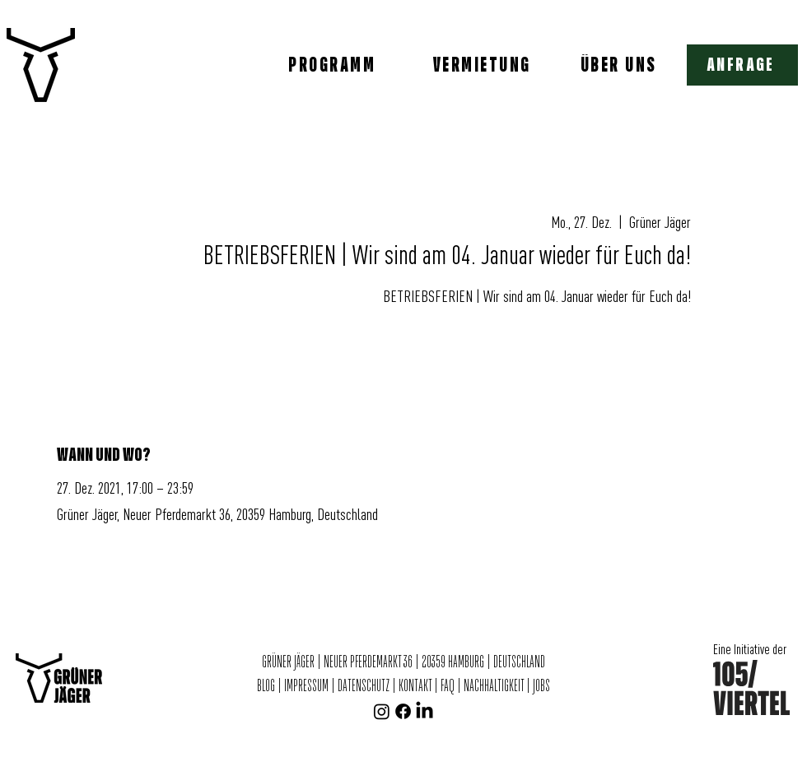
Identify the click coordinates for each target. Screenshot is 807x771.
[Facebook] (403, 711)
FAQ (448, 686)
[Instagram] (381, 711)
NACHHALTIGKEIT (495, 686)
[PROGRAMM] (333, 65)
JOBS (541, 686)
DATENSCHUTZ (364, 686)
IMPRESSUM (306, 686)
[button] (742, 65)
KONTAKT (415, 686)
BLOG (267, 686)
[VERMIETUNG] (483, 65)
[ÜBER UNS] (620, 65)
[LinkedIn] (424, 711)
